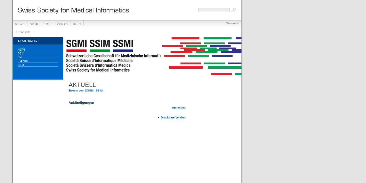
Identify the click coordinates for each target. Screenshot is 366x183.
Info (77, 24)
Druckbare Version (173, 117)
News (20, 24)
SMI (47, 24)
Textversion (233, 23)
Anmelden (179, 107)
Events (61, 24)
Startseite (24, 32)
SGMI (34, 24)
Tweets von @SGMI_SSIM (86, 90)
